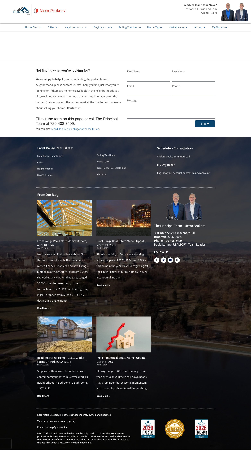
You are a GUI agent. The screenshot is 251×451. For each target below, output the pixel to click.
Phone (176, 86)
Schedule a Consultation (175, 148)
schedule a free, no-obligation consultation (77, 129)
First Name (133, 71)
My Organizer (166, 165)
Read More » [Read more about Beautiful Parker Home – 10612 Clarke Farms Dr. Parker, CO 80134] (44, 397)
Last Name (178, 71)
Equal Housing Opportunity (52, 428)
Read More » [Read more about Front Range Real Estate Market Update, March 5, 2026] (103, 397)
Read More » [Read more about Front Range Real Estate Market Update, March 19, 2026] (103, 286)
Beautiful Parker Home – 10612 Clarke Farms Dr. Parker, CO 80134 (60, 361)
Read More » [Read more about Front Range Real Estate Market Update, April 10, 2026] (44, 309)
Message (132, 100)
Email (130, 86)
